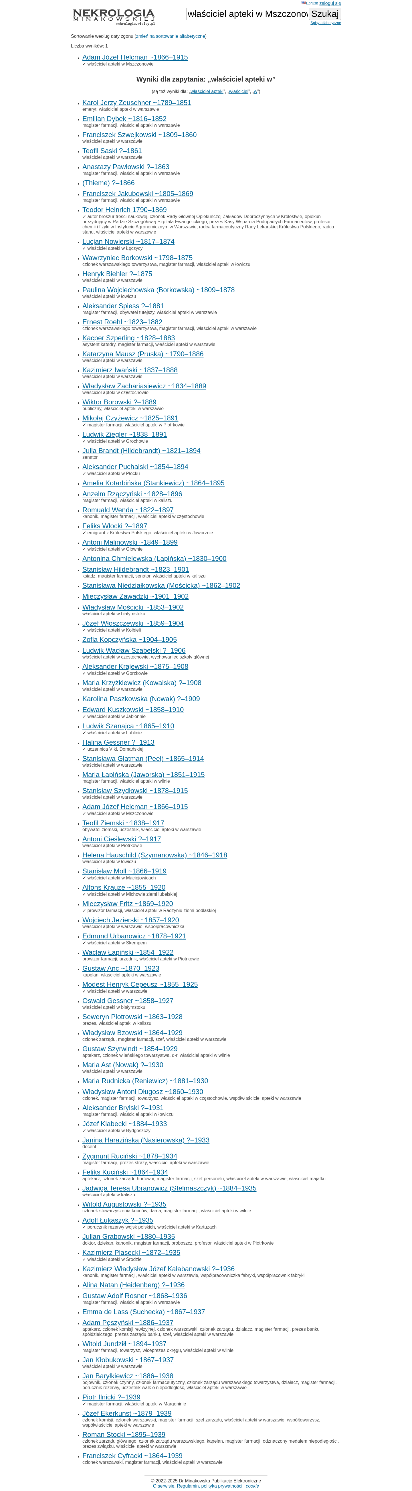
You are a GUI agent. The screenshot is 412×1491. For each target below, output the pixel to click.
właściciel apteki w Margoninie (155, 1403)
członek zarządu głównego (109, 1441)
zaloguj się (330, 3)
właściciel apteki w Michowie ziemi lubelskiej (132, 894)
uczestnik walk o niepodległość (153, 1387)
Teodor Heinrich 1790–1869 (124, 209)
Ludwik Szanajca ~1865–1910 (128, 726)
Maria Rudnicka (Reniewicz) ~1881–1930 (145, 1081)
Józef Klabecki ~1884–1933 (124, 1124)
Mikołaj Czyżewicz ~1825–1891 (130, 418)
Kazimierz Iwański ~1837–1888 (130, 370)
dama (155, 1210)
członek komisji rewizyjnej (128, 1329)
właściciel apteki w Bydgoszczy (118, 1130)
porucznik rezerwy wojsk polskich (121, 1227)
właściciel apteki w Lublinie (114, 732)
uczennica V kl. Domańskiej (115, 749)
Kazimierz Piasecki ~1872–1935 (131, 1252)
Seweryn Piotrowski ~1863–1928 (132, 1017)
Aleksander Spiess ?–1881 (123, 306)
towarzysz (148, 1098)
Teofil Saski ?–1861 (112, 151)
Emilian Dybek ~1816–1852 (124, 118)
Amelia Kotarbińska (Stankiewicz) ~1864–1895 (153, 483)
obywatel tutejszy (137, 312)
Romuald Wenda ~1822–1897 (128, 510)
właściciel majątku (307, 1178)
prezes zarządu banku (137, 1334)
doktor (88, 1243)
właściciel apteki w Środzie (114, 1259)
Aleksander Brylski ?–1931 (123, 1108)
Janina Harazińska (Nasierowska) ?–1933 (145, 1140)
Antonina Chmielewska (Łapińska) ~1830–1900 (154, 558)
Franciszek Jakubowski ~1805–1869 (137, 193)
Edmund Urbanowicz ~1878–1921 (134, 936)
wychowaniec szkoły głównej (180, 656)
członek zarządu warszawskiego (171, 1441)
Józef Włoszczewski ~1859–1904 (133, 623)
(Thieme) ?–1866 (108, 183)
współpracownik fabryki (281, 1275)
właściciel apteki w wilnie (145, 781)
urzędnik (128, 958)
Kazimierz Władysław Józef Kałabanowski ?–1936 (158, 1269)
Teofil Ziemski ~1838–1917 (123, 823)
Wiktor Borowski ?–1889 (119, 402)
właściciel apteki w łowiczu (223, 264)
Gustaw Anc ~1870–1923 (120, 968)
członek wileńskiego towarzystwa (135, 1055)
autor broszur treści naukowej (117, 216)
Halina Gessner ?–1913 (118, 742)
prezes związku (98, 1446)
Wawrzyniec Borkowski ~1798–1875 (137, 258)
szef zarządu (209, 1419)
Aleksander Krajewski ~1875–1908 (135, 666)
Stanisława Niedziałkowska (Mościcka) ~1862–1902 (161, 585)
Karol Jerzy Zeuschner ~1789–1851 (136, 102)
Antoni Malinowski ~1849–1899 (130, 542)
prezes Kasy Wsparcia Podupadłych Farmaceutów (260, 221)
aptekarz (91, 1055)
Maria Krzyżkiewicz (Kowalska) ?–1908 (141, 683)
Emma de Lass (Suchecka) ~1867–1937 (143, 1312)
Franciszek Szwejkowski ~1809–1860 (139, 135)
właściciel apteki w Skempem (116, 942)
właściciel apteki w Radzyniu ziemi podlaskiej (170, 910)
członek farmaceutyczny (160, 1382)
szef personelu (209, 1178)
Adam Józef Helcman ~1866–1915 (135, 57)
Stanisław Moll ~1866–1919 (124, 871)
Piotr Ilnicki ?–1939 (111, 1397)
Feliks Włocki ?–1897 (114, 526)
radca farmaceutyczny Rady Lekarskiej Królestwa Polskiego (259, 226)
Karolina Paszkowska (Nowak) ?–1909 (141, 699)
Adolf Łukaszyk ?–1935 (117, 1220)
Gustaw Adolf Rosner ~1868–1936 (134, 1296)
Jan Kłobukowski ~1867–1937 (128, 1360)
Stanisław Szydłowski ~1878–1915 (135, 790)
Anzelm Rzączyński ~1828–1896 (132, 494)
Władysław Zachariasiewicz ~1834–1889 (144, 386)
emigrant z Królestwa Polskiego (119, 532)
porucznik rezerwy (100, 1387)
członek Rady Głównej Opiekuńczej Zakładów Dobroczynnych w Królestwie (226, 216)
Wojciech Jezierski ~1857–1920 (130, 920)
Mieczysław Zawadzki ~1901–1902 (135, 596)
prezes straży (133, 1162)
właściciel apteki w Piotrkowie (155, 424)
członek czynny (118, 1382)
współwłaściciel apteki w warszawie (265, 1098)
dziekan (105, 1243)
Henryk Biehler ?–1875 (117, 274)
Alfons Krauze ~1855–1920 (123, 887)
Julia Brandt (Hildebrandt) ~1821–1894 (141, 450)
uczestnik (129, 829)
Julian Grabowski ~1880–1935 (128, 1236)
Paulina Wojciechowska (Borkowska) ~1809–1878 (158, 290)
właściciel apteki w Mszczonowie (120, 64)
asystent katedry (98, 344)
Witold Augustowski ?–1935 (124, 1204)
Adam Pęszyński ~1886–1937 (127, 1322)
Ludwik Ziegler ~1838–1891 (124, 434)
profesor (203, 1243)
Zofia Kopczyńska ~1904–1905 (129, 639)
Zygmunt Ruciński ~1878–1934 (129, 1156)
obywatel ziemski (99, 829)
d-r (174, 1055)
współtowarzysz (303, 1419)
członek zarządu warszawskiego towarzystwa (233, 1382)
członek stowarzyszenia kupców (114, 1210)
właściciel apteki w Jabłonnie (116, 716)
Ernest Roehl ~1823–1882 (122, 322)
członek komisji (97, 1419)
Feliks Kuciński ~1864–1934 (125, 1172)
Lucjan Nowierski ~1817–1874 (128, 241)
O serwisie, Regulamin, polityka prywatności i (206, 1486)
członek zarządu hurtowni (128, 1178)
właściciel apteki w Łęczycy (114, 248)
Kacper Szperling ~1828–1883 (128, 338)
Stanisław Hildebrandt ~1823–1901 (135, 569)
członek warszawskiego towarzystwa (119, 264)
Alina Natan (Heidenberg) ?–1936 (133, 1285)
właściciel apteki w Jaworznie (183, 532)
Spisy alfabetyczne (325, 23)
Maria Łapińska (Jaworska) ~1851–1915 (143, 774)
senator (90, 457)
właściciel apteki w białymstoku (113, 613)
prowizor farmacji (104, 910)
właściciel (238, 91)
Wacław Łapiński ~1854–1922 (128, 952)
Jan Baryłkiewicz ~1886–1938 (127, 1376)
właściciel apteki (207, 91)
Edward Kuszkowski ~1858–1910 (133, 709)
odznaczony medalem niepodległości (300, 1441)
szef (159, 1039)
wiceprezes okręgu (162, 1350)
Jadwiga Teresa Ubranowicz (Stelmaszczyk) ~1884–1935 (169, 1188)
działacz (243, 1329)
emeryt (89, 109)
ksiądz (88, 576)
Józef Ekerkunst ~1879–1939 (127, 1413)
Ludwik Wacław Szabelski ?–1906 (134, 650)
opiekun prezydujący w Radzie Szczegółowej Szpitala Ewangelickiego (201, 219)
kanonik (90, 516)
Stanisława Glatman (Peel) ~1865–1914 (143, 758)
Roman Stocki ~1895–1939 (123, 1434)
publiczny (91, 408)
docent (89, 1146)
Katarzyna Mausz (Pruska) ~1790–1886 (143, 354)
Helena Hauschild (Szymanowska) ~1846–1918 (154, 855)
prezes (89, 1023)
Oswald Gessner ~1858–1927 (127, 1000)
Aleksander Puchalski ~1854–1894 (135, 466)
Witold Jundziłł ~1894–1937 (124, 1344)
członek (90, 1098)
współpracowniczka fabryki (228, 1275)
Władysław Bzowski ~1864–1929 (132, 1033)
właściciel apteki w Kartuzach (187, 1227)
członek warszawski (177, 1329)
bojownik (91, 1382)
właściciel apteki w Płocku (113, 473)
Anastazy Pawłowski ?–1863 (125, 167)
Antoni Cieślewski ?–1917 (121, 839)
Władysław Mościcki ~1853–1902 (133, 607)
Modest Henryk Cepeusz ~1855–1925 (140, 984)
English (310, 3)
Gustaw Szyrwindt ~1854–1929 (130, 1049)
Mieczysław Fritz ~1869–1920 (127, 903)
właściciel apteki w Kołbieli (114, 630)
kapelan (90, 974)
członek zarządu (99, 1039)
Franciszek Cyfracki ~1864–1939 (132, 1456)
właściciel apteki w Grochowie (117, 441)
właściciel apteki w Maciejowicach (121, 877)
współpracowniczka (165, 926)
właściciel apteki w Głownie (114, 549)
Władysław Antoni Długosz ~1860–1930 (142, 1091)
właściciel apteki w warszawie (129, 109)
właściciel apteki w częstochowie (115, 392)
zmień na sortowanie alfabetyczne (170, 36)
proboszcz (181, 1243)
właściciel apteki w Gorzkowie (117, 673)
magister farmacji (99, 125)
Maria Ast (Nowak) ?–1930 (122, 1065)
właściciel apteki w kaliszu (146, 500)
